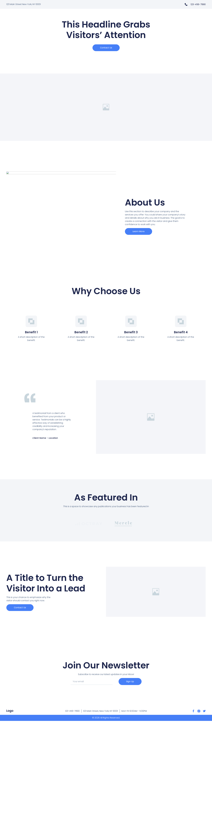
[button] (106, 47)
